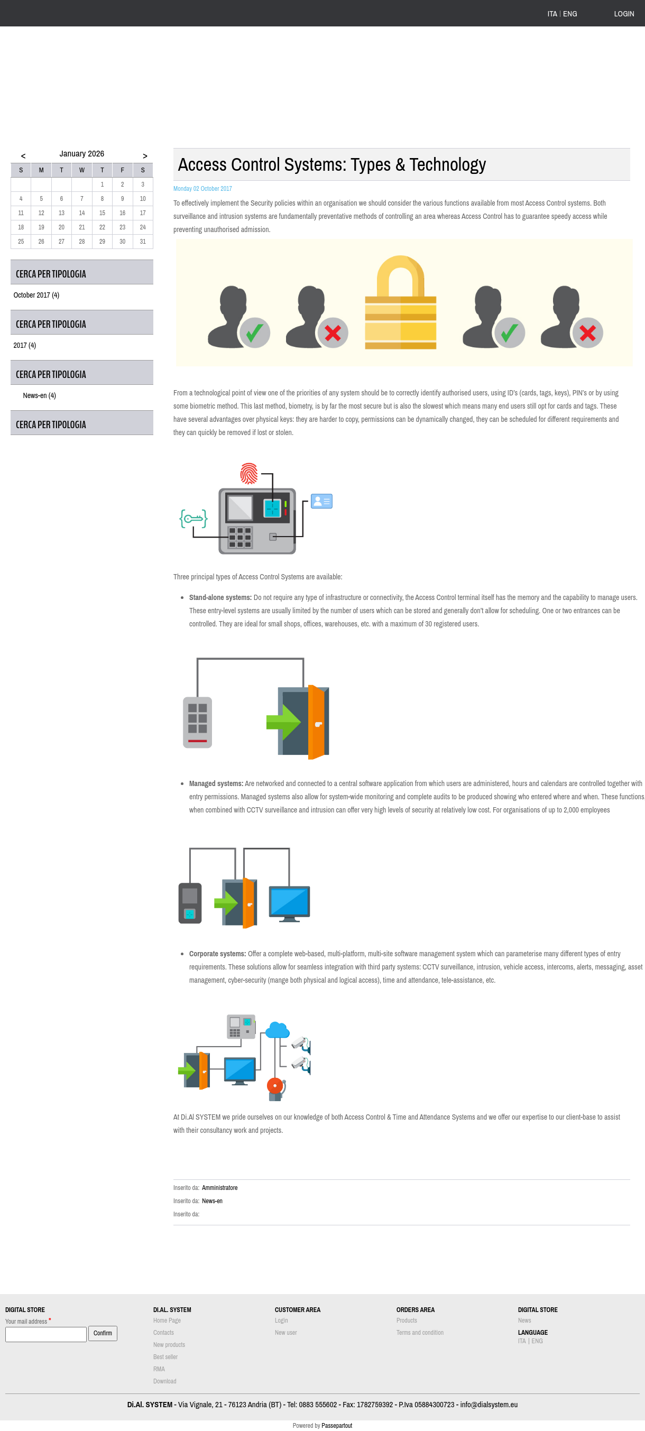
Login (281, 1320)
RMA (159, 1369)
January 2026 (82, 153)
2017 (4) (24, 345)
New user (286, 1332)
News (524, 1320)
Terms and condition (420, 1332)
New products (169, 1345)
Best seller (165, 1357)
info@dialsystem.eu (489, 1404)
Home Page (167, 1320)
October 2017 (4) (36, 295)
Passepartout (336, 1425)
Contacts (163, 1332)
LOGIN (624, 13)
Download (165, 1381)
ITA (552, 14)
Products (407, 1320)
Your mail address (28, 1320)
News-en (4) (39, 395)
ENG (570, 14)
